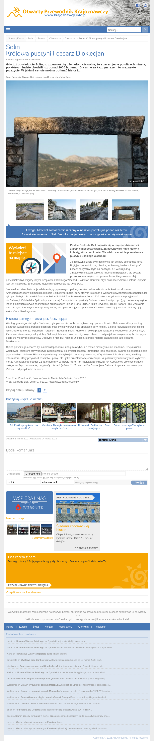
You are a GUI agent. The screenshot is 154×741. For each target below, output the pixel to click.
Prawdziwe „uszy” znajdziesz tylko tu (35, 654)
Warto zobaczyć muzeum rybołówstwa (36, 722)
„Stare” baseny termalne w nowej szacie (35, 716)
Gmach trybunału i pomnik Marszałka (40, 685)
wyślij (139, 482)
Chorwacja (55, 38)
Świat (30, 38)
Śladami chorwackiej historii (72, 528)
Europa (41, 38)
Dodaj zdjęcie (13, 474)
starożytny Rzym (63, 77)
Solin (32, 77)
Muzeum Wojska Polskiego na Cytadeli (36, 641)
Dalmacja (70, 38)
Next (134, 209)
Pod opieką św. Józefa (27, 709)
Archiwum (83, 626)
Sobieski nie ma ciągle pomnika (37, 697)
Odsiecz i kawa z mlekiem (34, 703)
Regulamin (100, 626)
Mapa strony (65, 626)
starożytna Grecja (45, 77)
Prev (19, 209)
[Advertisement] (127, 526)
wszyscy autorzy (43, 538)
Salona (25, 77)
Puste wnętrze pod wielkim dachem (38, 666)
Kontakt (49, 626)
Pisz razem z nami (22, 557)
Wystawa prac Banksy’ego (35, 660)
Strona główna (16, 38)
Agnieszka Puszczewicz (27, 59)
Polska (9, 626)
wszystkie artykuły (87, 547)
